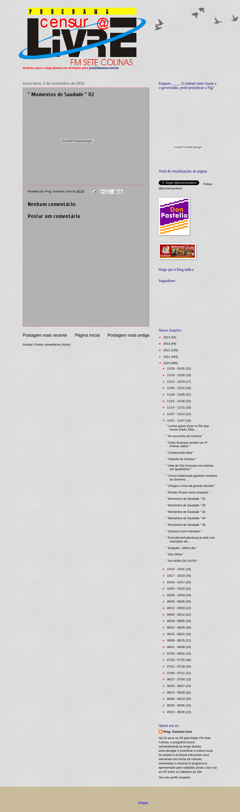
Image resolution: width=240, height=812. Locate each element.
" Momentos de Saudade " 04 (185, 518)
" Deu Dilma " (175, 554)
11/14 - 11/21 (176, 407)
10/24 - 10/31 (176, 569)
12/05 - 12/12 (176, 388)
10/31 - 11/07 (176, 420)
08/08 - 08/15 (176, 640)
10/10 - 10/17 (176, 582)
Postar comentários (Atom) (52, 344)
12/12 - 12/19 (176, 381)
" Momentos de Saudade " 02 (185, 505)
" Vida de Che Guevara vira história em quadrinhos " (189, 467)
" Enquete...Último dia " (181, 548)
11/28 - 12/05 (176, 394)
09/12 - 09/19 (176, 608)
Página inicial (87, 335)
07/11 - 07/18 (176, 666)
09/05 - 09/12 (176, 614)
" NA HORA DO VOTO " (182, 561)
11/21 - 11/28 (176, 401)
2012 (167, 350)
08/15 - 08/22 (176, 634)
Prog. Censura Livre (177, 731)
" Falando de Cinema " (181, 459)
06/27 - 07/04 (176, 679)
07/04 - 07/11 (176, 673)
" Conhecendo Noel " (180, 452)
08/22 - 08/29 (176, 627)
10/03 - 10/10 (176, 588)
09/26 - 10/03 (176, 595)
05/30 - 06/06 (176, 705)
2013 (167, 343)
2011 (167, 356)
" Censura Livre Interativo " (184, 531)
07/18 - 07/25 (176, 660)
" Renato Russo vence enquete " (188, 492)
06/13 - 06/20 (176, 692)
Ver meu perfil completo (174, 777)
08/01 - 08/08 (176, 647)
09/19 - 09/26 (176, 601)
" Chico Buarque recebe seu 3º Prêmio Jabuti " (186, 444)
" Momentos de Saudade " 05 (185, 524)
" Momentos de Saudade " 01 (185, 498)
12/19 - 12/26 (176, 375)
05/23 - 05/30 (176, 712)
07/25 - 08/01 (176, 653)
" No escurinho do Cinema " (184, 436)
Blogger (143, 802)
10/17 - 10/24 (176, 575)
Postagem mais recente (45, 335)
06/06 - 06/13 (176, 699)
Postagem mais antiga (128, 335)
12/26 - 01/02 (176, 368)
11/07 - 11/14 (176, 414)
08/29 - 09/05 (176, 621)
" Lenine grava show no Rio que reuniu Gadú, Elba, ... (187, 427)
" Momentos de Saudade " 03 (185, 512)
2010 (167, 363)
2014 (167, 337)
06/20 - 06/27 (176, 686)
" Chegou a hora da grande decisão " (191, 486)
